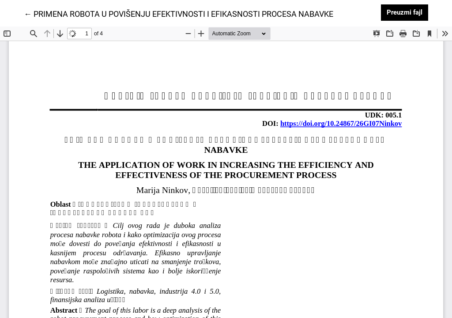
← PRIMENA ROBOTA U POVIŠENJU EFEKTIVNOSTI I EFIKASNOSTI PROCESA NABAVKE (178, 13)
